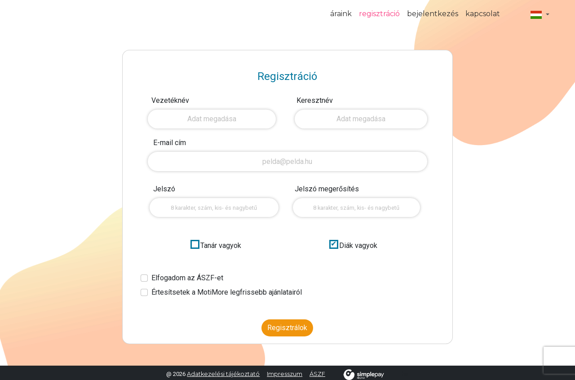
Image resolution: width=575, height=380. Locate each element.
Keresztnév (314, 100)
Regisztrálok (287, 327)
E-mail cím (169, 142)
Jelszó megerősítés (327, 189)
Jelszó (164, 189)
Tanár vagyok (220, 245)
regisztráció (379, 13)
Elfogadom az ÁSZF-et (187, 278)
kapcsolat (482, 13)
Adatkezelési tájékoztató (223, 374)
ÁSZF (317, 374)
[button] (540, 14)
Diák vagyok (358, 245)
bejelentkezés (432, 13)
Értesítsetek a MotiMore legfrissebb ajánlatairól (226, 292)
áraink (341, 13)
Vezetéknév (170, 100)
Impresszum (284, 374)
